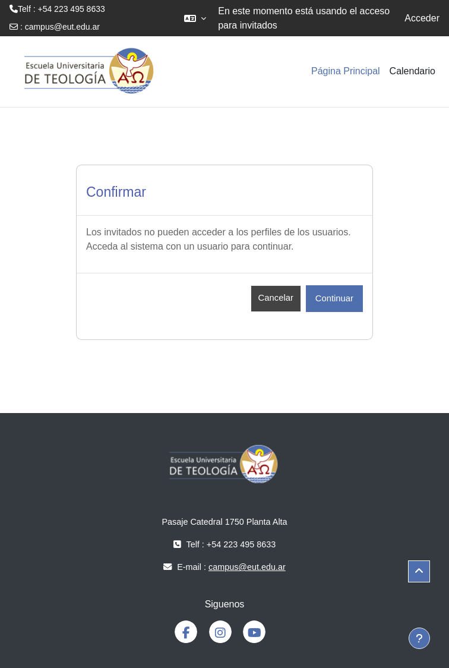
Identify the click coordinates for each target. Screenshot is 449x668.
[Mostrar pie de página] (419, 638)
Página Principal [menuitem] (345, 71)
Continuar (334, 298)
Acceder (421, 18)
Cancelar (275, 298)
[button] (195, 18)
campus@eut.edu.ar (62, 26)
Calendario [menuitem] (412, 71)
